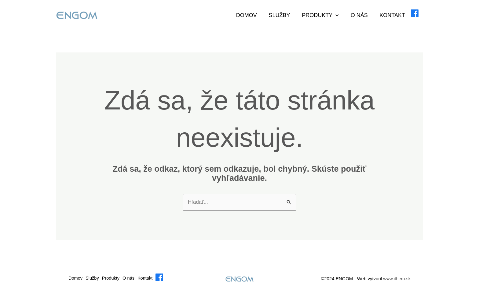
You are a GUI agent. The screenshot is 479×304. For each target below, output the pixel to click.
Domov (250, 15)
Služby (283, 15)
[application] (338, 15)
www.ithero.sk (396, 282)
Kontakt (393, 15)
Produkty (323, 15)
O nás (361, 15)
